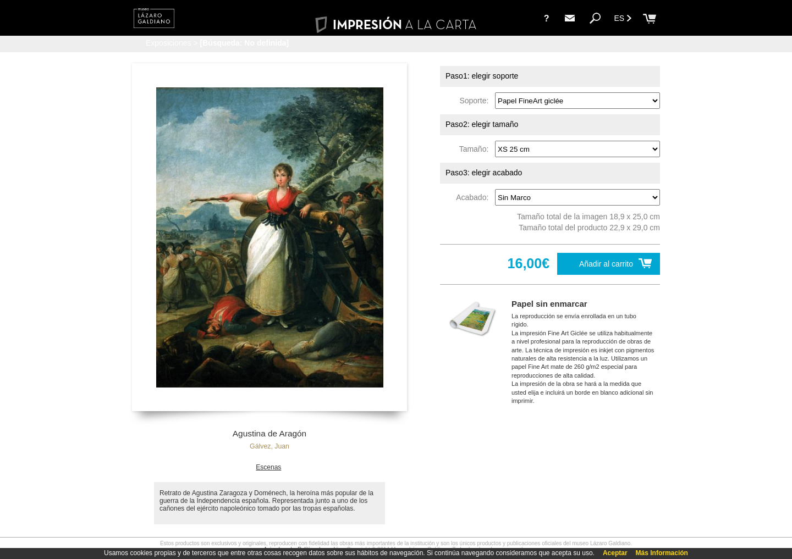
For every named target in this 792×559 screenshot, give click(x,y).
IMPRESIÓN (395, 24)
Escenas (268, 467)
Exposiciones (168, 42)
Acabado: (474, 197)
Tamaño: (476, 149)
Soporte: (476, 100)
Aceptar (615, 553)
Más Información (662, 553)
